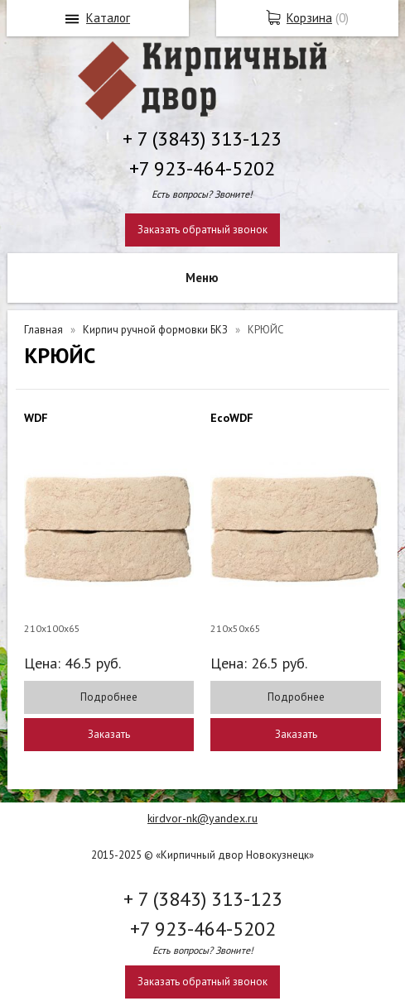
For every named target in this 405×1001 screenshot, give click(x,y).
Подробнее (108, 697)
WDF (36, 417)
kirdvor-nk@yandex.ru (202, 818)
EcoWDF (231, 417)
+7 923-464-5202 (202, 168)
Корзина (309, 18)
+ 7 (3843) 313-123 (202, 138)
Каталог (108, 18)
